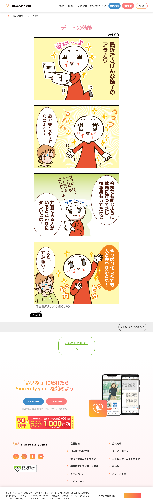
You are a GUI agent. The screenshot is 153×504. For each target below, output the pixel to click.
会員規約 (116, 443)
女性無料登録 (128, 6)
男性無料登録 (114, 6)
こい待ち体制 (18, 16)
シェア (37, 311)
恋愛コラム (71, 6)
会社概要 (75, 443)
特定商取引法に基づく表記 (84, 466)
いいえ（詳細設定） (107, 495)
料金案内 (61, 6)
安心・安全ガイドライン (83, 458)
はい (132, 495)
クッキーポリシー (121, 451)
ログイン (142, 6)
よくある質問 (82, 6)
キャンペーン (77, 473)
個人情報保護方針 (79, 451)
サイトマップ (77, 481)
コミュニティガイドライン (126, 458)
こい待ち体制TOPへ (76, 346)
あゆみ (115, 466)
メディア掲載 (119, 473)
